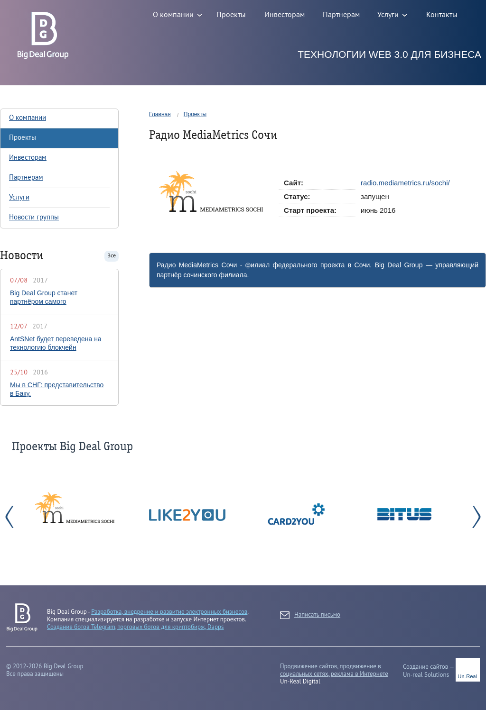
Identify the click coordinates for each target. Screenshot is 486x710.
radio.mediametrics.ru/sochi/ (405, 183)
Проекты (195, 114)
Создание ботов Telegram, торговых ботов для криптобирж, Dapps (135, 627)
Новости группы (34, 217)
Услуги (19, 197)
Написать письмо (310, 615)
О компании (27, 118)
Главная (160, 114)
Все (111, 256)
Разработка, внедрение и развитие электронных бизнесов (169, 612)
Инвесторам (28, 158)
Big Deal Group (64, 666)
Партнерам (26, 177)
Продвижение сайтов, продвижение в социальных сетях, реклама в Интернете (334, 670)
